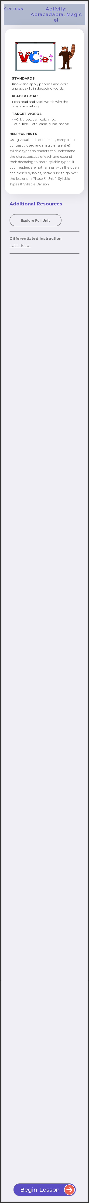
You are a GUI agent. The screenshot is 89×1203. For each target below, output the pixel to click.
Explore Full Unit (35, 220)
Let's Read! (20, 245)
